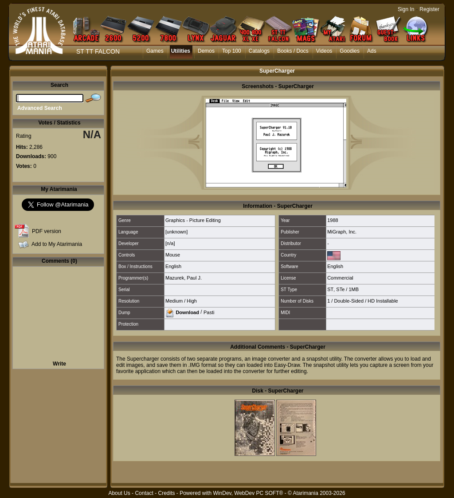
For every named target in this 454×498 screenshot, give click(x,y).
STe (340, 289)
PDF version (46, 231)
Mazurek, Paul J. (183, 277)
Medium (174, 300)
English (173, 266)
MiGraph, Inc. (341, 231)
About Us (119, 493)
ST (330, 289)
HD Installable (383, 300)
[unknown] (176, 231)
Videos (324, 51)
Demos (206, 51)
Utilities (180, 51)
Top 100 (231, 51)
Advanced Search (39, 108)
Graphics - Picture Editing (193, 220)
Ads (371, 51)
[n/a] (170, 243)
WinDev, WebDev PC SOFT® (248, 493)
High (192, 300)
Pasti (209, 312)
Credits (166, 493)
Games (155, 51)
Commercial (340, 277)
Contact (144, 493)
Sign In (406, 9)
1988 (332, 220)
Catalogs (259, 51)
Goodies (350, 51)
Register (429, 9)
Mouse (172, 254)
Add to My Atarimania (56, 244)
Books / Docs (293, 51)
